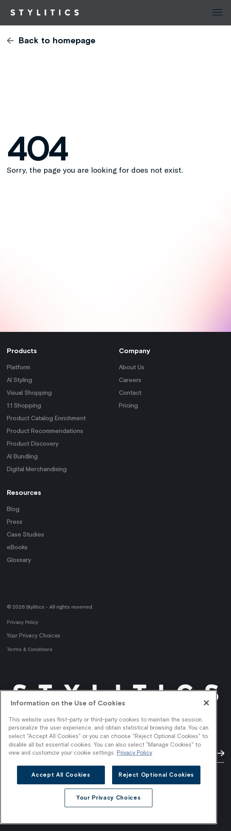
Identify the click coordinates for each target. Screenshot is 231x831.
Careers (130, 379)
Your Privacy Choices (33, 635)
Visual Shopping (29, 392)
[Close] (206, 702)
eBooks (17, 547)
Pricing (128, 405)
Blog (13, 508)
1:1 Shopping (24, 405)
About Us (131, 367)
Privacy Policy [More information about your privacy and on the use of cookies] (134, 753)
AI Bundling (22, 456)
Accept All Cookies (60, 775)
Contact (130, 392)
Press (15, 521)
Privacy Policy (22, 622)
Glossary (19, 559)
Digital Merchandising (37, 469)
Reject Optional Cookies (156, 775)
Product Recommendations (45, 430)
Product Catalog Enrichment (46, 418)
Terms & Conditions (30, 649)
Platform (18, 367)
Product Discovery (33, 443)
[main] (108, 757)
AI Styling (19, 379)
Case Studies (25, 534)
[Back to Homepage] (44, 12)
